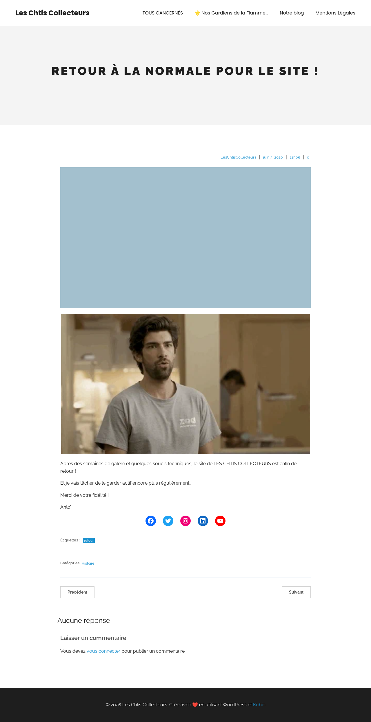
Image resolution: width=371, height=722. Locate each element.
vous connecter (103, 651)
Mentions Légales (335, 13)
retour (89, 541)
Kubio (259, 705)
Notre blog (292, 13)
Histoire (88, 563)
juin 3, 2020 (273, 157)
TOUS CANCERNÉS (163, 13)
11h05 (295, 157)
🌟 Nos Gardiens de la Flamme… (231, 13)
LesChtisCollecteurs (238, 157)
